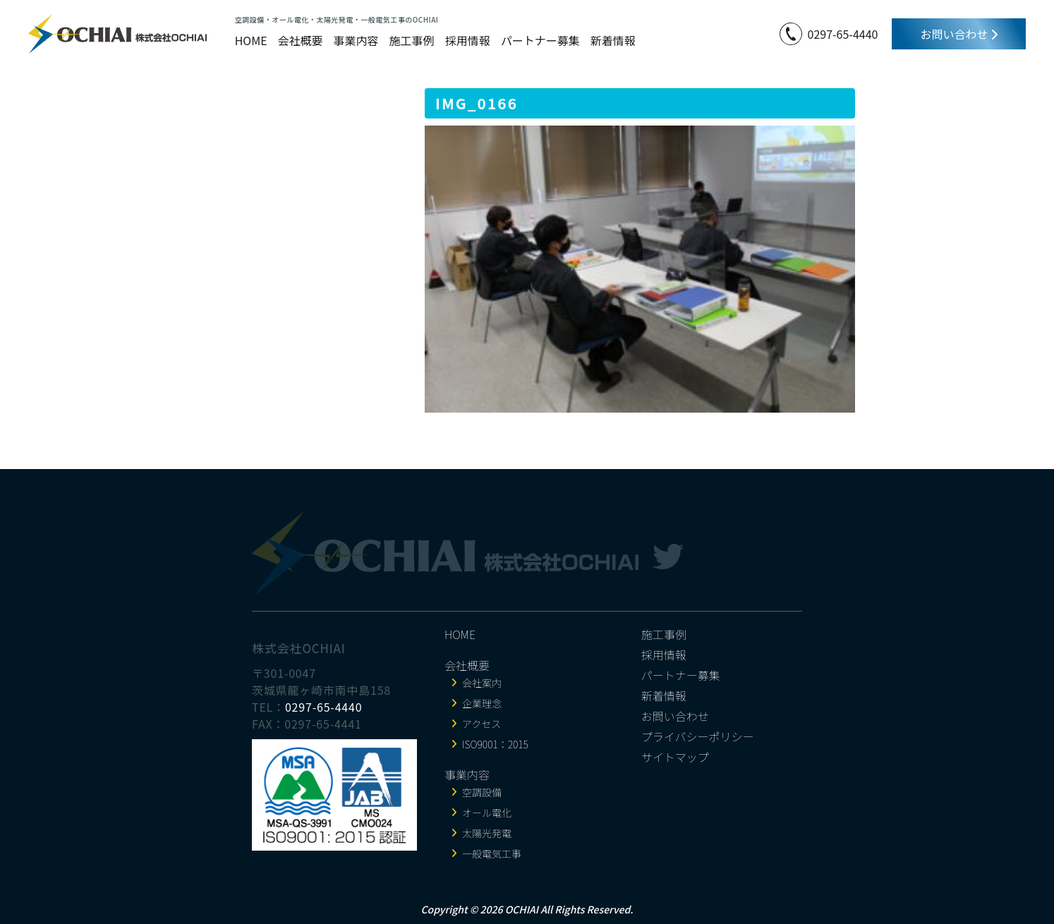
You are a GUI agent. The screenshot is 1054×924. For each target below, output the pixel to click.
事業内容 (356, 40)
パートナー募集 (540, 40)
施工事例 (412, 40)
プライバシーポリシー (697, 736)
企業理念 (482, 703)
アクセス (481, 724)
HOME (251, 40)
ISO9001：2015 (495, 744)
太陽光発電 (486, 833)
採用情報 (467, 40)
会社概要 (300, 40)
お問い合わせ (959, 33)
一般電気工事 (491, 853)
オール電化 (486, 813)
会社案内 (482, 683)
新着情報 (613, 40)
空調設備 (482, 792)
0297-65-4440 (843, 33)
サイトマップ (675, 756)
